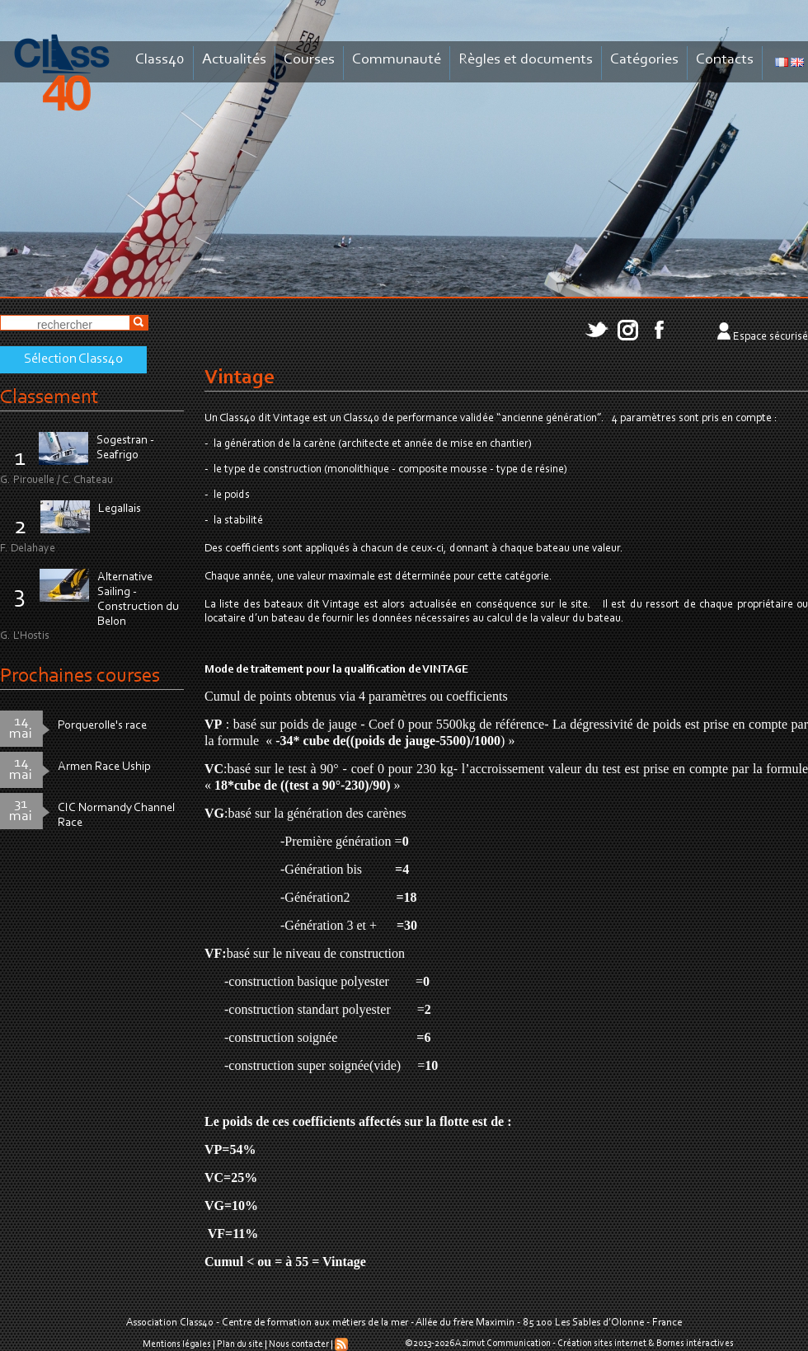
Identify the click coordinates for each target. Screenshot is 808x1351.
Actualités (234, 60)
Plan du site (240, 1344)
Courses (309, 60)
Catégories (644, 60)
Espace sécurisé (770, 337)
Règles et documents (525, 60)
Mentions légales (177, 1344)
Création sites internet (601, 1344)
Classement (49, 397)
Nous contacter (299, 1344)
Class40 (160, 60)
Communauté (396, 60)
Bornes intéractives (695, 1344)
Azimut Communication (503, 1344)
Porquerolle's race (102, 726)
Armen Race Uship (104, 767)
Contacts (725, 60)
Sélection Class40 (73, 359)
